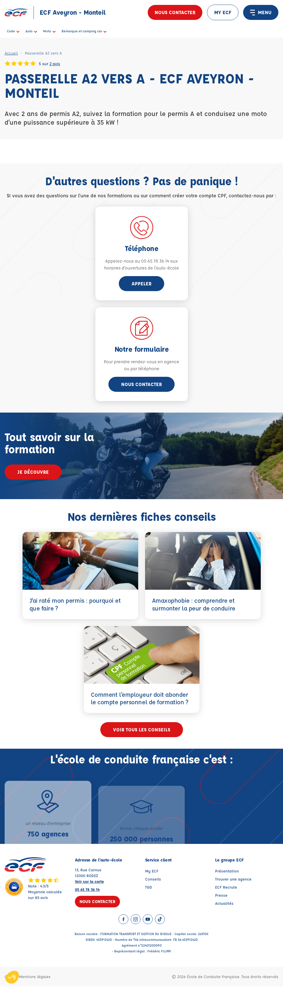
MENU (260, 12)
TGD (148, 887)
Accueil (11, 52)
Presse (221, 895)
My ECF (151, 871)
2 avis (54, 63)
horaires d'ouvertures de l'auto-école (141, 268)
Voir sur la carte (89, 881)
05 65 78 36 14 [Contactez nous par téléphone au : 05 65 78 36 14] (87, 889)
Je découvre (33, 472)
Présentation (227, 871)
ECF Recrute (226, 887)
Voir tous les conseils (141, 730)
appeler (141, 283)
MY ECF (222, 12)
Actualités (224, 903)
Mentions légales (35, 977)
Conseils (153, 879)
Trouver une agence (233, 879)
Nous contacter (175, 12)
